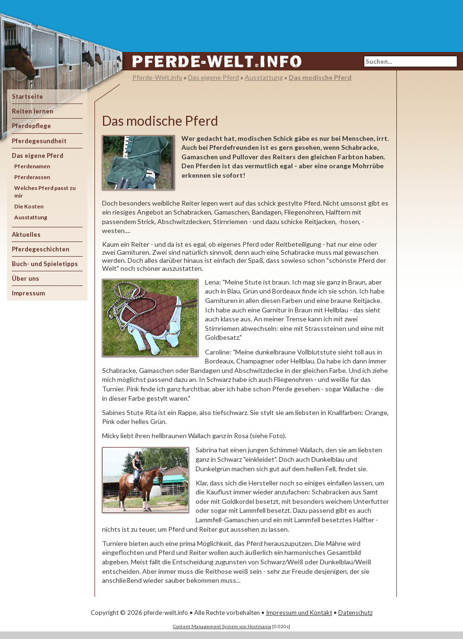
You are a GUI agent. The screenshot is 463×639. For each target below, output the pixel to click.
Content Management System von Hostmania (222, 626)
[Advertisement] (430, 217)
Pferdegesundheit (39, 141)
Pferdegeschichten (40, 249)
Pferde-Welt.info (157, 77)
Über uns (25, 278)
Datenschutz (355, 612)
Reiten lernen (32, 111)
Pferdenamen (32, 166)
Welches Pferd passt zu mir (45, 191)
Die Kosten (28, 206)
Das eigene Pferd (37, 155)
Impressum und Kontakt (299, 612)
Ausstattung (30, 217)
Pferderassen (32, 177)
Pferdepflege (31, 126)
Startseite (27, 96)
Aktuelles (26, 234)
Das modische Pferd (320, 77)
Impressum (28, 293)
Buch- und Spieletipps (45, 264)
